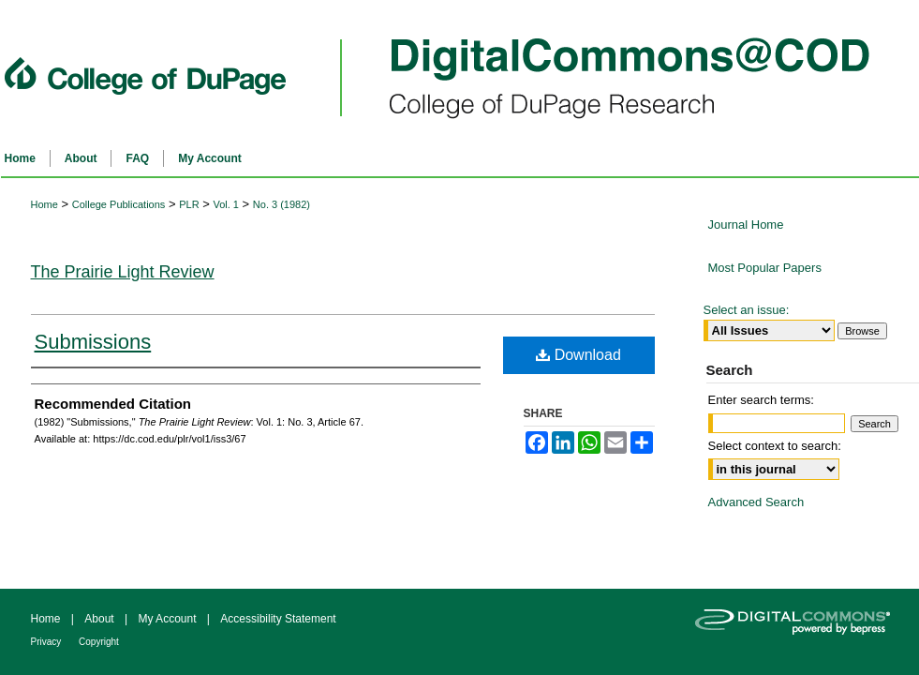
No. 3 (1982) (281, 204)
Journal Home (746, 225)
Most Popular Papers (765, 268)
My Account (168, 618)
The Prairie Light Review (123, 271)
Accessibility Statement (277, 618)
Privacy (48, 642)
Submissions (93, 341)
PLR (189, 204)
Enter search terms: (761, 400)
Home (44, 204)
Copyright (99, 642)
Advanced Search (756, 502)
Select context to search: (774, 446)
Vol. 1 (226, 204)
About (100, 618)
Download (578, 355)
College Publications (119, 204)
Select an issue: (747, 310)
